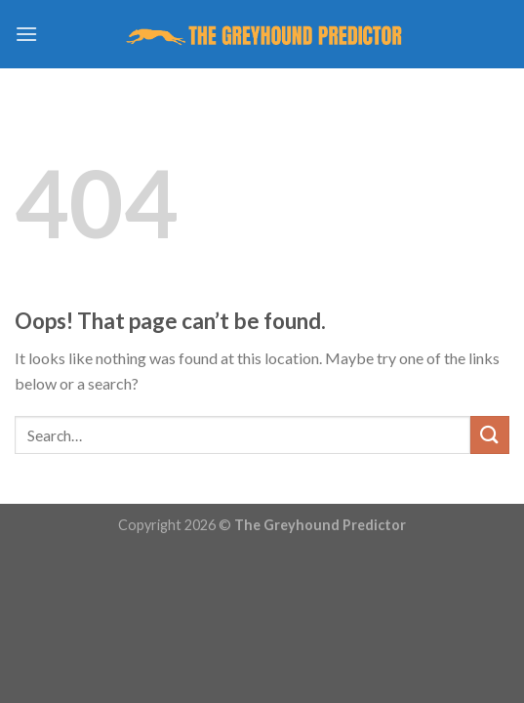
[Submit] (489, 435)
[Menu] (26, 34)
